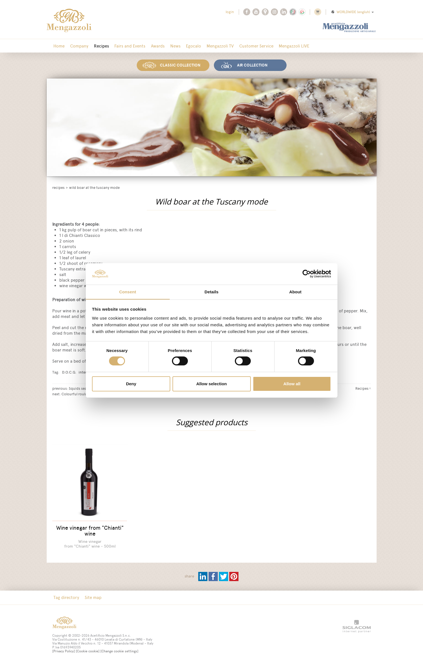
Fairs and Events (126, 46)
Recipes (99, 46)
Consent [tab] (127, 291)
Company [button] (78, 46)
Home (58, 46)
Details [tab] (212, 291)
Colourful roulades (77, 393)
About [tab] (295, 291)
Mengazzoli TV (212, 46)
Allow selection (211, 383)
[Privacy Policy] (63, 648)
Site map (91, 594)
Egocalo (187, 46)
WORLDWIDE (352, 12)
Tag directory (66, 594)
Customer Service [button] (248, 46)
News (170, 46)
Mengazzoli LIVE (284, 46)
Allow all (292, 383)
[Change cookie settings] (119, 648)
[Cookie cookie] (88, 648)
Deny (131, 383)
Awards (153, 46)
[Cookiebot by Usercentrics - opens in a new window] (306, 274)
